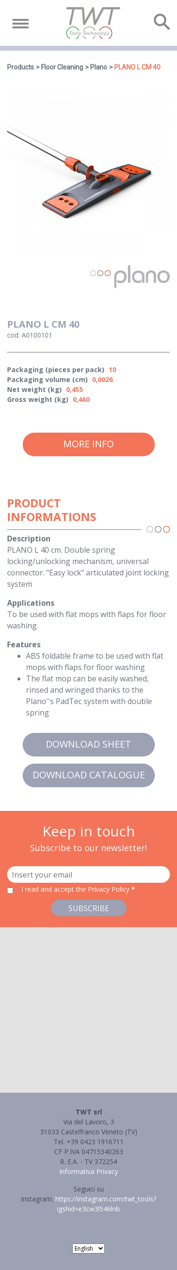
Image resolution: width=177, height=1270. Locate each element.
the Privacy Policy (102, 889)
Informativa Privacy (88, 1171)
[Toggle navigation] (20, 23)
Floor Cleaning (62, 67)
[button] (89, 1001)
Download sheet (88, 744)
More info (88, 443)
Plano (98, 67)
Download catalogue (89, 774)
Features (24, 644)
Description (29, 538)
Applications (30, 603)
